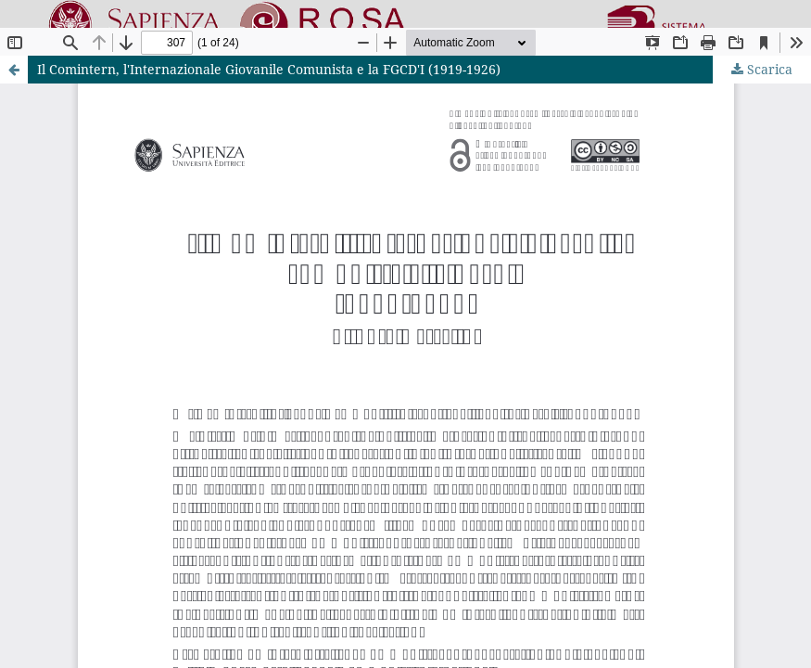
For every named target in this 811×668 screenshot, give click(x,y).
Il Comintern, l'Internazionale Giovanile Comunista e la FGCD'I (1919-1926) (269, 69)
